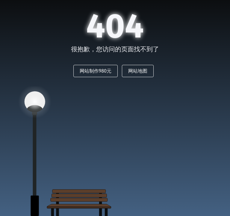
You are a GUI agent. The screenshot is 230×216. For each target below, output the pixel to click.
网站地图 (137, 71)
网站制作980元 (95, 71)
